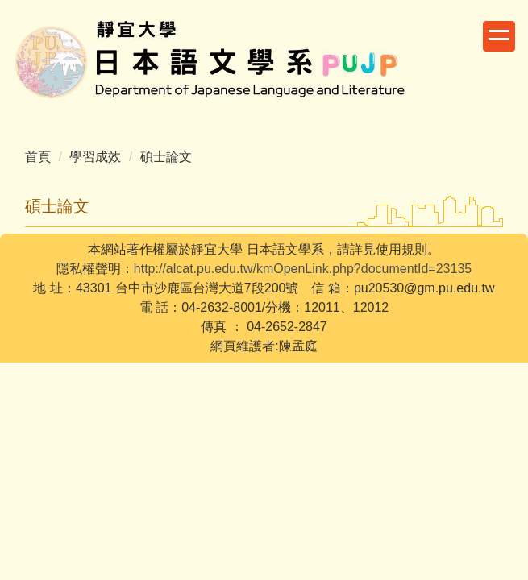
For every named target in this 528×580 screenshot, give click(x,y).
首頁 (38, 157)
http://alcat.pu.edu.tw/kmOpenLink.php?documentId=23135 (303, 269)
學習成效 (95, 157)
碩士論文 (166, 157)
